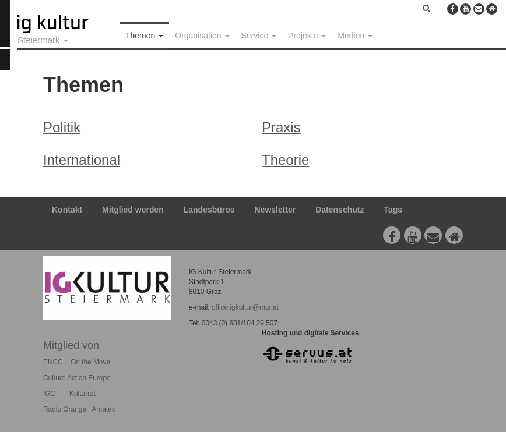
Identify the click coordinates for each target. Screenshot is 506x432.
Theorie (285, 160)
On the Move (90, 362)
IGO (49, 393)
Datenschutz (339, 209)
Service (259, 35)
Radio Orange (64, 409)
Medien (355, 35)
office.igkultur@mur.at (245, 307)
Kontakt (67, 209)
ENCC (53, 362)
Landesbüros (209, 209)
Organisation (202, 35)
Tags (393, 209)
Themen (144, 35)
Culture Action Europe (77, 378)
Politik (61, 127)
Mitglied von (71, 345)
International (81, 160)
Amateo (103, 409)
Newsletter (275, 209)
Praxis (281, 127)
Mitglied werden (133, 209)
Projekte (307, 35)
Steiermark (42, 40)
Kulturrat (82, 393)
